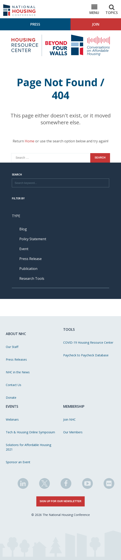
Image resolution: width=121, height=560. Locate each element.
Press (35, 24)
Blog (23, 229)
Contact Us (13, 385)
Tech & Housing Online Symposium (30, 432)
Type (16, 216)
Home (29, 141)
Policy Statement (32, 239)
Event (23, 248)
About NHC (16, 333)
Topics (112, 9)
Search (17, 174)
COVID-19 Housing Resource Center (88, 342)
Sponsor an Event (18, 462)
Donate (11, 397)
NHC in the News (18, 372)
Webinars (12, 419)
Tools (69, 329)
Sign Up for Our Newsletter (60, 501)
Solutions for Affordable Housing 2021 (28, 447)
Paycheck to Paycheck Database (86, 355)
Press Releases (16, 359)
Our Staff (12, 347)
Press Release (30, 258)
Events (12, 406)
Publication (28, 268)
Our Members (73, 432)
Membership (73, 406)
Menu (94, 9)
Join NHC (69, 419)
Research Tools (31, 278)
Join (95, 24)
